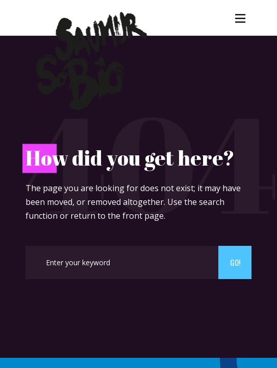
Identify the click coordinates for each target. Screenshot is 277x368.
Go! (235, 262)
